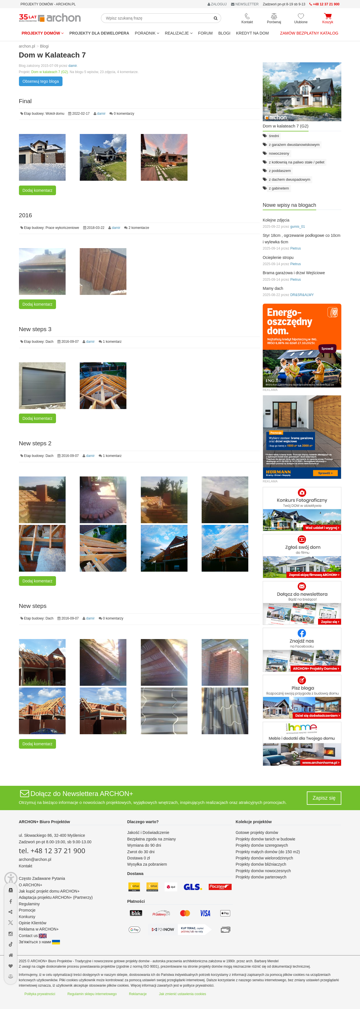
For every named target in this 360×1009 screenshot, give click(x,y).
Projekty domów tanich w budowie (265, 839)
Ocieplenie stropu (278, 257)
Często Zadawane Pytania (42, 878)
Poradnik (147, 33)
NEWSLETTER (244, 4)
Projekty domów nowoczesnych (263, 870)
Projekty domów (43, 33)
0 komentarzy (124, 114)
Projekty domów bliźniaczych (261, 864)
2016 (25, 215)
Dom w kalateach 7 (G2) (49, 72)
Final (25, 101)
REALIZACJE (179, 33)
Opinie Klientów (32, 923)
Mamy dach (273, 288)
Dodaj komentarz (38, 190)
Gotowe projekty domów (257, 832)
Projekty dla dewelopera (99, 33)
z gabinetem (279, 188)
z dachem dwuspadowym (289, 179)
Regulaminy (29, 904)
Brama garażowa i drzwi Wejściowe (294, 273)
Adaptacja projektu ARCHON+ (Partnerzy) (56, 897)
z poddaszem (280, 171)
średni (274, 136)
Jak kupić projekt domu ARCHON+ (49, 891)
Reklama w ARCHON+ (39, 929)
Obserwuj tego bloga (41, 81)
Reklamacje (138, 994)
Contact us (33, 935)
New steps (33, 606)
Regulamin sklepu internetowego (92, 994)
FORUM (205, 33)
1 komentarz (112, 342)
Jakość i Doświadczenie (148, 832)
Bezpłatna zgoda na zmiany (151, 839)
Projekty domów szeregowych (262, 845)
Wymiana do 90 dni (144, 845)
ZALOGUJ (217, 4)
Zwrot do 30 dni (141, 852)
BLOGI (224, 33)
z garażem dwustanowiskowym (294, 144)
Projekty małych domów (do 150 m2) (268, 852)
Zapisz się (323, 798)
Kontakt (25, 866)
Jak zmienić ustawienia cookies (182, 994)
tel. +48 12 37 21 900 (52, 850)
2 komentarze (139, 228)
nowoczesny (279, 153)
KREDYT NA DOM (252, 33)
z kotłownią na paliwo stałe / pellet (296, 162)
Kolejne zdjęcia (276, 220)
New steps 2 (35, 443)
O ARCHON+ (30, 885)
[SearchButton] (215, 18)
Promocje (27, 910)
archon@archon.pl (35, 859)
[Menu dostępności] (11, 873)
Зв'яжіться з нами (39, 942)
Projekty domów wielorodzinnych (264, 858)
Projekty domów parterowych (261, 877)
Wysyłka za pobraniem (147, 864)
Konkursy (27, 916)
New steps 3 (35, 329)
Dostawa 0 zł (138, 858)
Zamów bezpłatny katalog (309, 33)
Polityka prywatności (40, 994)
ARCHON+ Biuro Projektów (44, 821)
